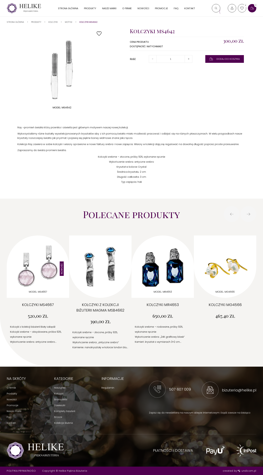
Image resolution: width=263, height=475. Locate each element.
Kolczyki (58, 393)
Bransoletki (60, 399)
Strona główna (68, 8)
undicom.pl (247, 470)
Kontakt (189, 8)
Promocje (161, 8)
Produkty (90, 8)
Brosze (58, 417)
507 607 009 (180, 389)
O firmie (127, 8)
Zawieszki (59, 405)
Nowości (143, 8)
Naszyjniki (59, 387)
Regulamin (107, 387)
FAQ (176, 8)
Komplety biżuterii (64, 411)
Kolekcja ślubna (63, 423)
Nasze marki (109, 8)
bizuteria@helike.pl (239, 390)
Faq (9, 417)
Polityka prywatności (21, 470)
